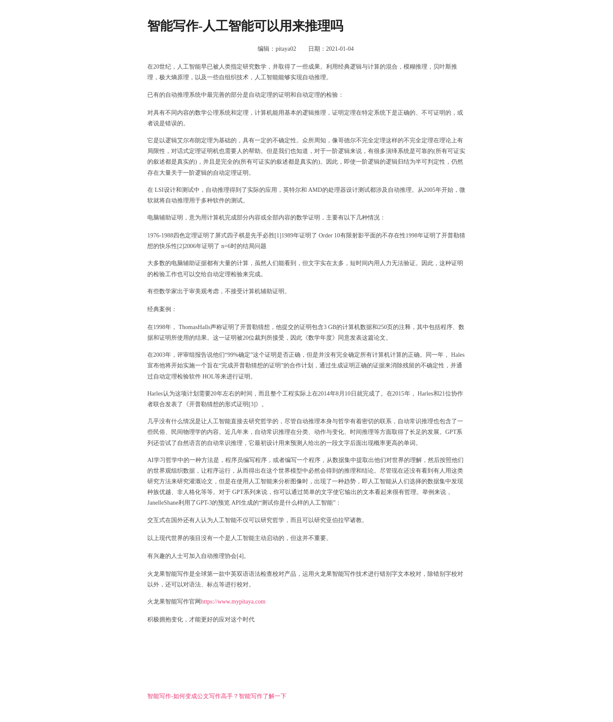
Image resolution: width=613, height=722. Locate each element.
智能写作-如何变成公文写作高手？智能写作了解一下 (216, 696)
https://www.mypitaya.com (233, 601)
